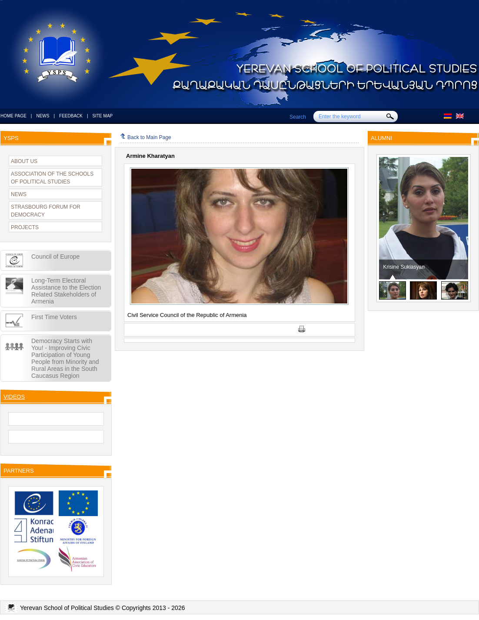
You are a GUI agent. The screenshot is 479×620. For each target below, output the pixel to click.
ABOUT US (24, 161)
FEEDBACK (71, 115)
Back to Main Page (145, 137)
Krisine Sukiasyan (404, 267)
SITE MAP (103, 115)
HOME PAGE (13, 115)
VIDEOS (14, 396)
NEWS (42, 115)
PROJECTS (25, 227)
